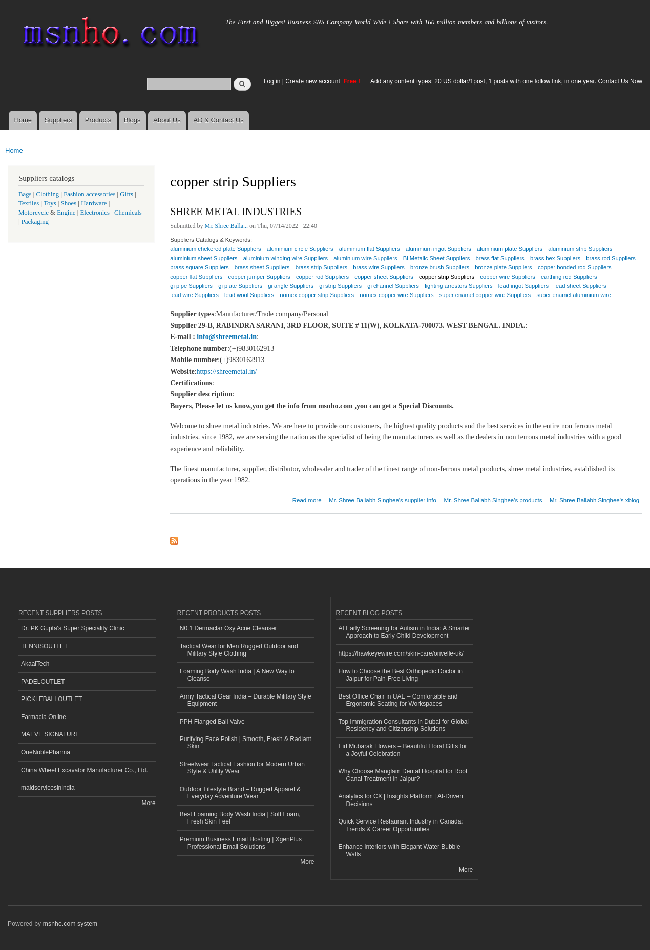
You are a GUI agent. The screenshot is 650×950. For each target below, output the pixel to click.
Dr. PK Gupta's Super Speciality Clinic (72, 628)
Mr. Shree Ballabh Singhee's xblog (594, 500)
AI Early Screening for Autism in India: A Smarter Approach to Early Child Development (404, 632)
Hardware (94, 203)
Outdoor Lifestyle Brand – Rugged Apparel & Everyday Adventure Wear (240, 793)
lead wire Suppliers (194, 295)
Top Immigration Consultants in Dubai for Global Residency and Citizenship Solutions (404, 725)
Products (98, 120)
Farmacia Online (43, 717)
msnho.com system (70, 923)
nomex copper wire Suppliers (396, 295)
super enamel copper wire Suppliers (485, 295)
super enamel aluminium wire (573, 295)
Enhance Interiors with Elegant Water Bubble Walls (399, 850)
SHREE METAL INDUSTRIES (236, 211)
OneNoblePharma (45, 752)
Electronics (95, 212)
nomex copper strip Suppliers (317, 295)
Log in (272, 81)
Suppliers (58, 120)
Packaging (35, 221)
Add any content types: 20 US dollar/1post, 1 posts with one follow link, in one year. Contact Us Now (506, 81)
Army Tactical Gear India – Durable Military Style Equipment (245, 700)
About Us (166, 120)
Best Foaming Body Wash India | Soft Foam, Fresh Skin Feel (240, 818)
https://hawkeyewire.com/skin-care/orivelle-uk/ (401, 653)
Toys (50, 203)
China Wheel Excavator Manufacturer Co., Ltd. (84, 770)
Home (23, 120)
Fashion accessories (89, 194)
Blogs (132, 120)
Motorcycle (33, 212)
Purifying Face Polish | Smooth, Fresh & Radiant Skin (245, 742)
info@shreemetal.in (227, 337)
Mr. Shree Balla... (226, 225)
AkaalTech (35, 663)
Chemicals (128, 212)
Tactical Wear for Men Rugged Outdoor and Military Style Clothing (239, 650)
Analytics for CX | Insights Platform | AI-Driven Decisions (401, 800)
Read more (307, 499)
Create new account (313, 81)
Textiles (28, 203)
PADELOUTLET (43, 681)
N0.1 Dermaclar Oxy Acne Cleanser (228, 628)
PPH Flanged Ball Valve (212, 721)
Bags (25, 194)
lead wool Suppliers (249, 295)
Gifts (126, 194)
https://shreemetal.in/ (227, 371)
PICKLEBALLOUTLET (51, 699)
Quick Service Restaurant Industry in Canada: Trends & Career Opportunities (401, 825)
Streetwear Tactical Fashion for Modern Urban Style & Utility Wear (242, 768)
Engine (66, 212)
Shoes (69, 203)
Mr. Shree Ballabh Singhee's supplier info (382, 500)
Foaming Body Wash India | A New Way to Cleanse (237, 675)
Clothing (47, 194)
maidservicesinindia (48, 787)
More (148, 803)
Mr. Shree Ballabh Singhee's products (493, 500)
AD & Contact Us (219, 120)
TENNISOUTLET (44, 646)
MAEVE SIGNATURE (50, 734)
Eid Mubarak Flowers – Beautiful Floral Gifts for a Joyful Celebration (403, 750)
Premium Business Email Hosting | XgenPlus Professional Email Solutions (241, 843)
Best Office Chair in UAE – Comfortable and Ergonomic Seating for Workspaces (398, 700)
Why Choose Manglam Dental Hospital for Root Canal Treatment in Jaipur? (403, 775)
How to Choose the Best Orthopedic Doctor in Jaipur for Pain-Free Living (401, 675)
